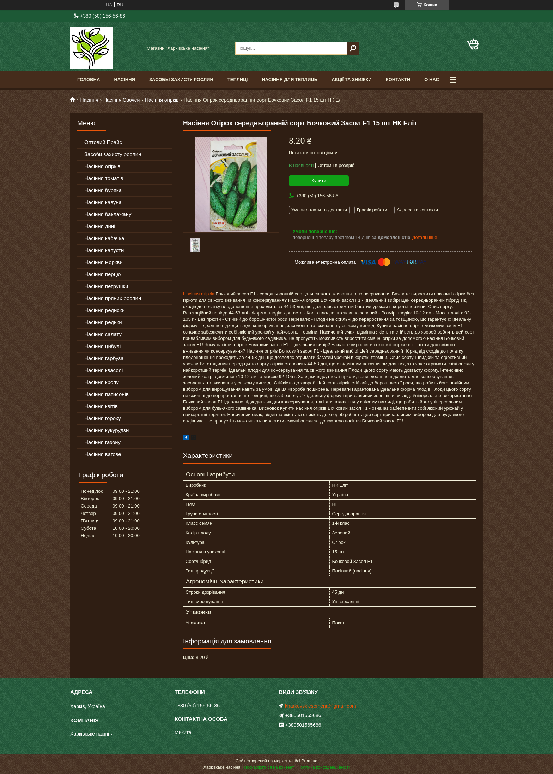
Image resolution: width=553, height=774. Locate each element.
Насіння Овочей (121, 100)
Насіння (124, 79)
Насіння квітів (101, 406)
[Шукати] (353, 48)
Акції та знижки (352, 79)
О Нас (431, 79)
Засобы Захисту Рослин (181, 79)
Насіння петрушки (106, 286)
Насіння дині (99, 226)
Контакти (398, 79)
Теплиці (237, 79)
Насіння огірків (161, 100)
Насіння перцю (102, 274)
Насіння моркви (103, 262)
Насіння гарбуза (104, 358)
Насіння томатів (103, 178)
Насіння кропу (101, 382)
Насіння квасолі (103, 370)
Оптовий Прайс (103, 142)
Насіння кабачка (104, 238)
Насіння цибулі (102, 346)
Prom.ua (309, 760)
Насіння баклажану (107, 214)
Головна (88, 79)
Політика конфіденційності (324, 767)
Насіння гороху (102, 418)
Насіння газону (102, 442)
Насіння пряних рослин (112, 298)
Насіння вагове (102, 454)
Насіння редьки (103, 322)
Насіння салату (103, 334)
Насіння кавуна (103, 202)
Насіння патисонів (106, 394)
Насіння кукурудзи (106, 430)
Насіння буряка (103, 190)
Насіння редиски (104, 310)
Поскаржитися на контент (269, 767)
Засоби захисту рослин (112, 154)
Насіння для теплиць (289, 79)
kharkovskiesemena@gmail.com (320, 706)
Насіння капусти (104, 250)
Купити (318, 180)
